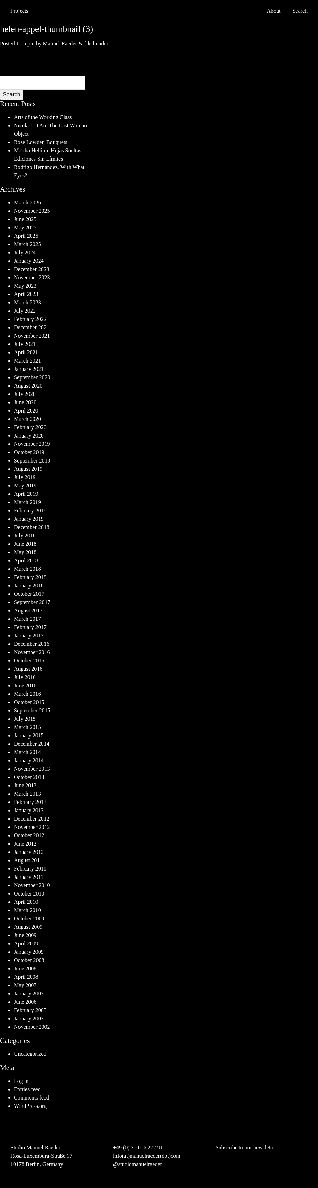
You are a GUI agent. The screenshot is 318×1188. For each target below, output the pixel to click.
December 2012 (31, 819)
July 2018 (25, 535)
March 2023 (27, 302)
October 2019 (29, 452)
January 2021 (29, 369)
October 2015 (29, 702)
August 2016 (28, 669)
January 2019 (29, 519)
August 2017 (28, 610)
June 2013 (25, 785)
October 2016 (29, 660)
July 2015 (25, 719)
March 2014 (27, 752)
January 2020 (29, 436)
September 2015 (32, 710)
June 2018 (25, 544)
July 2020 (25, 394)
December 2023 (31, 269)
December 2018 (31, 527)
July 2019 (25, 477)
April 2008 (26, 977)
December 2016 (31, 644)
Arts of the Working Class (43, 117)
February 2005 (30, 1010)
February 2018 (30, 577)
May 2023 (25, 286)
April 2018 (26, 560)
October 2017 (29, 594)
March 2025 (27, 244)
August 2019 (28, 469)
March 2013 (27, 794)
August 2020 (28, 386)
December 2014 (31, 744)
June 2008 (25, 968)
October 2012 (29, 835)
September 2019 (32, 461)
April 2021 (26, 352)
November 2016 (32, 652)
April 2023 (26, 294)
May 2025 (25, 227)
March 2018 (27, 569)
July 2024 (25, 252)
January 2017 (29, 635)
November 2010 (32, 885)
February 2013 (30, 802)
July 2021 (25, 344)
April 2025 (26, 236)
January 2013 (29, 810)
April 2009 (26, 944)
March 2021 (27, 361)
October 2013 (29, 777)
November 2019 (32, 444)
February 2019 (30, 511)
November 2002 (32, 1027)
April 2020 (26, 411)
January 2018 (29, 585)
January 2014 (29, 760)
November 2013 (32, 769)
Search (12, 94)
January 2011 (28, 877)
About (273, 11)
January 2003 (29, 1018)
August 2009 (28, 927)
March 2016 (27, 694)
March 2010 (27, 910)
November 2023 (32, 277)
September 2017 (32, 602)
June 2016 (25, 685)
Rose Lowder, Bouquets (40, 142)
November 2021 (32, 336)
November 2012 (32, 827)
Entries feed (27, 1089)
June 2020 (25, 402)
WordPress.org (30, 1106)
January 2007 (29, 993)
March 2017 (27, 619)
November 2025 (32, 211)
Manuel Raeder (60, 43)
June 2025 (25, 219)
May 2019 (25, 486)
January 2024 (29, 261)
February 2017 (30, 627)
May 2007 (25, 985)
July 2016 (25, 677)
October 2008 (29, 960)
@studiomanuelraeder (137, 1164)
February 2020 (30, 427)
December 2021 (31, 327)
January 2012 (29, 852)
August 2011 (28, 860)
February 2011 (30, 869)
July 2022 (25, 311)
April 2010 (26, 902)
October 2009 (29, 919)
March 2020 (27, 419)
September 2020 (32, 377)
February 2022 (30, 319)
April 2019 (26, 494)
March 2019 (27, 502)
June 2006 (25, 1002)
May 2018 (25, 552)
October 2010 (29, 894)
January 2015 (29, 735)
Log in (21, 1081)
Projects (19, 11)
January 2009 (29, 952)
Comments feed (31, 1098)
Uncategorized (30, 1054)
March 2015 (27, 727)
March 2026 (27, 202)
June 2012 (25, 844)
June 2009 (25, 935)
